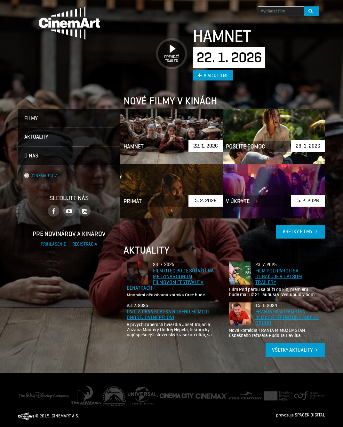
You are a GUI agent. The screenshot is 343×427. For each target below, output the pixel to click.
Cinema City (171, 395)
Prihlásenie (54, 244)
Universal (136, 390)
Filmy (31, 118)
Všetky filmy (301, 231)
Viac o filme (213, 75)
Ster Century (240, 394)
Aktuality (36, 136)
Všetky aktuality (295, 350)
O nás (31, 155)
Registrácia (84, 244)
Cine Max (203, 395)
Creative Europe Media (276, 395)
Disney (25, 394)
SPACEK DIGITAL (310, 415)
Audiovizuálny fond (306, 396)
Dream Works (83, 389)
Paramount (113, 389)
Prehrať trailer (169, 46)
